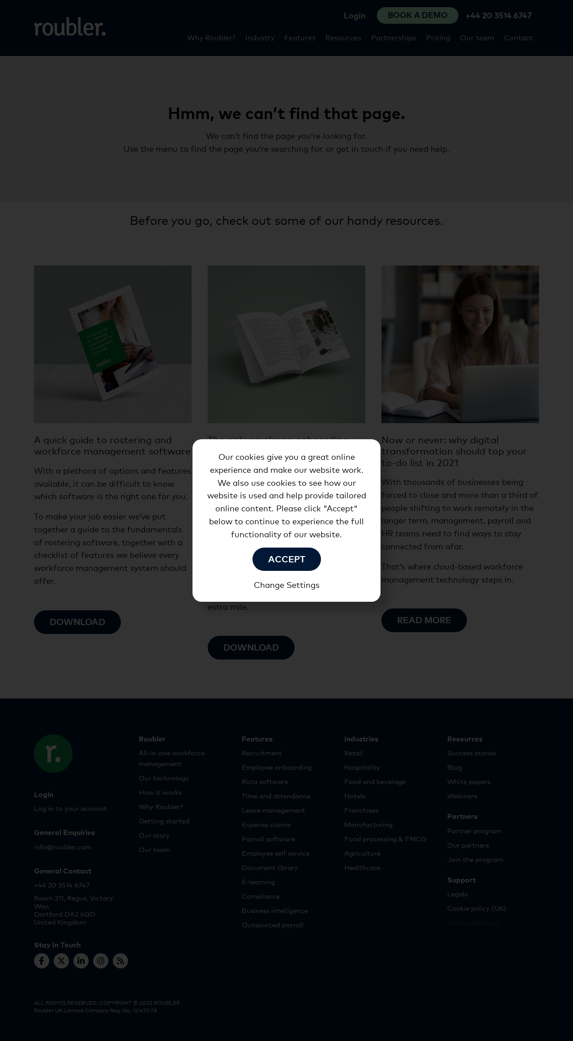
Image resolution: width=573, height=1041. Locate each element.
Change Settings (287, 584)
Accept (286, 558)
